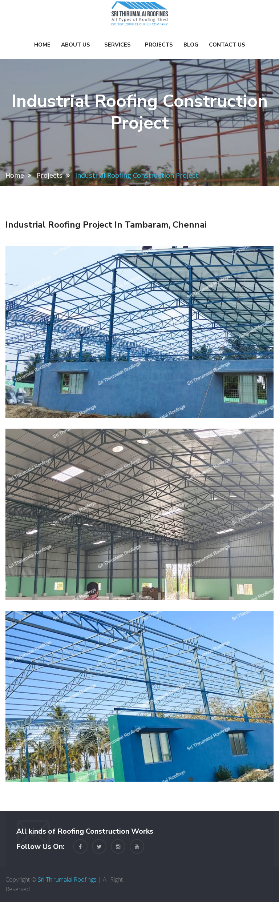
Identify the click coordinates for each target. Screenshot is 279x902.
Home (42, 44)
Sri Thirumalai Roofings (67, 879)
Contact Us (227, 44)
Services (117, 44)
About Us (75, 44)
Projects (159, 44)
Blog (190, 44)
